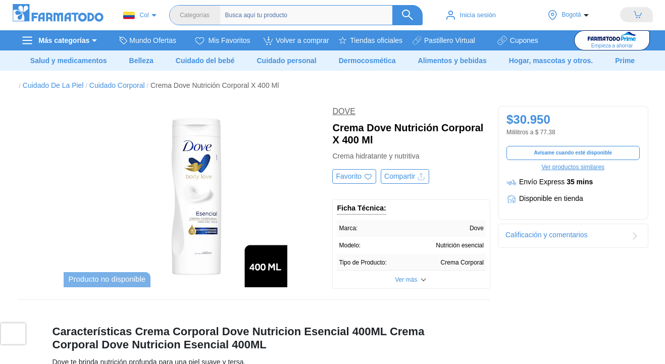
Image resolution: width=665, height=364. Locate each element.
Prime (625, 61)
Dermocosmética (367, 61)
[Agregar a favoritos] (354, 176)
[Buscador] (322, 15)
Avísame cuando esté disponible (573, 152)
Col (135, 15)
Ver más (406, 279)
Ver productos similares (572, 167)
